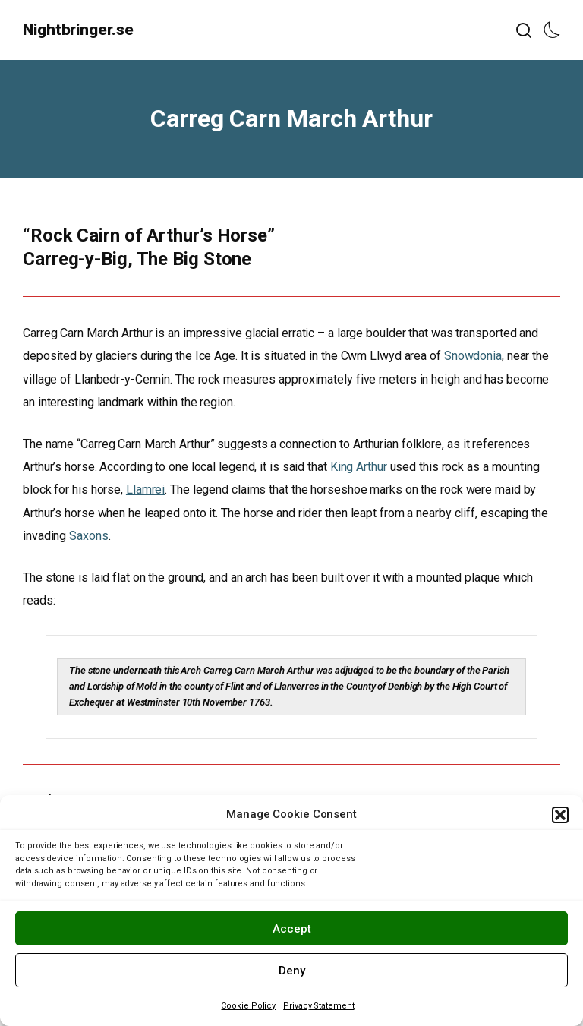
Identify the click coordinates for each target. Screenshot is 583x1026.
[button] (560, 814)
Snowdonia (473, 356)
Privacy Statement (318, 1006)
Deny (292, 970)
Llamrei (145, 489)
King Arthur (358, 466)
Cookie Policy (248, 1006)
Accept (292, 929)
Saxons (88, 536)
